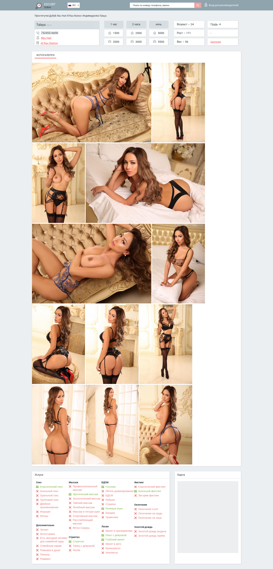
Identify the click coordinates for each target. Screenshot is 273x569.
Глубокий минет (115, 539)
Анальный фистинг (149, 491)
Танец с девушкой (84, 545)
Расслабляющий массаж (83, 521)
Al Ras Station (74, 15)
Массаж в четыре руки (86, 511)
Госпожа (111, 486)
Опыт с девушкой (116, 535)
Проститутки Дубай (45, 15)
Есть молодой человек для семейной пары (53, 539)
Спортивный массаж (85, 516)
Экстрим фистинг (148, 495)
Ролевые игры (114, 508)
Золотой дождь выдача (152, 531)
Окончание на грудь (150, 513)
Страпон (111, 504)
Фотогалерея (45, 55)
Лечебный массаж (84, 507)
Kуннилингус (113, 548)
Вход (221, 5)
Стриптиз (78, 541)
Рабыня (110, 499)
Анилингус (112, 552)
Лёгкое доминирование (120, 491)
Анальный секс (49, 491)
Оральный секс (49, 495)
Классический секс (51, 486)
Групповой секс (49, 499)
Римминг (45, 558)
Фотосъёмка (47, 534)
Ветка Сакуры (81, 527)
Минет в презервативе (119, 530)
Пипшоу (45, 554)
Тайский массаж (82, 503)
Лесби (76, 550)
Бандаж (110, 512)
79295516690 (49, 32)
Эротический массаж (85, 494)
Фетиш (44, 516)
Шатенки (215, 41)
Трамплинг (112, 517)
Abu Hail (61, 15)
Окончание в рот (148, 509)
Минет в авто (113, 543)
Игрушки (45, 511)
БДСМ (109, 495)
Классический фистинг (152, 486)
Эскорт (44, 529)
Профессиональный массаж (85, 488)
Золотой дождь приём (151, 535)
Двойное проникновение (49, 505)
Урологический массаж (86, 498)
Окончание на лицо (150, 517)
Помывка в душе (50, 550)
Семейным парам (50, 545)
